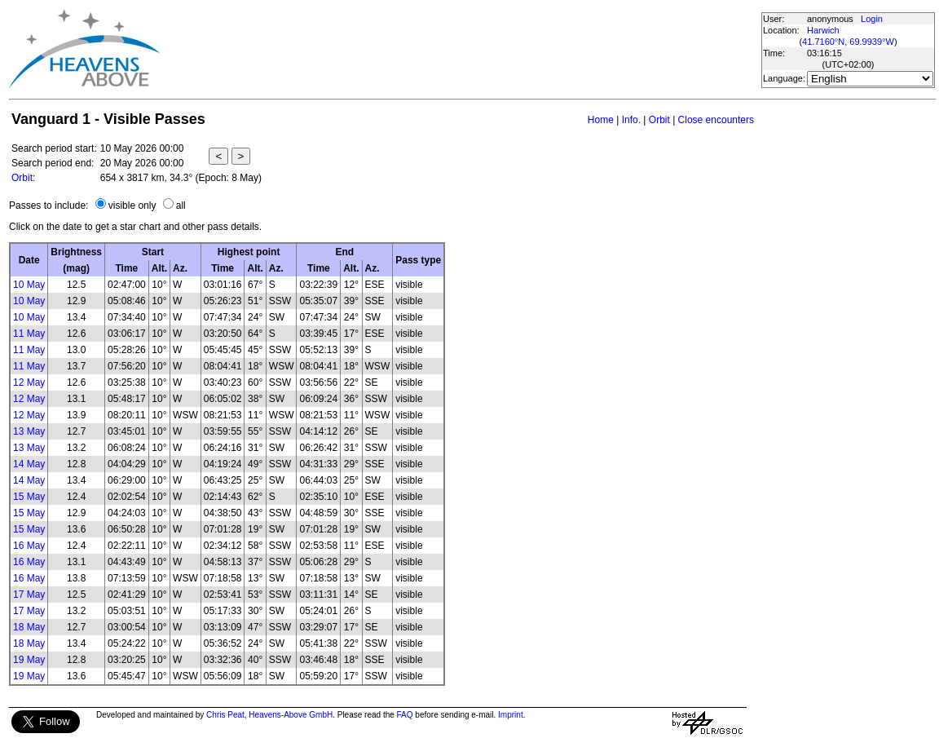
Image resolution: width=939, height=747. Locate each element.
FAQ (405, 714)
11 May (29, 333)
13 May (29, 431)
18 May (29, 627)
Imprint (510, 714)
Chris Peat (225, 714)
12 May (29, 382)
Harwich (823, 30)
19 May (29, 659)
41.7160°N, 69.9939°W (848, 41)
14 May (29, 464)
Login (872, 19)
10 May (29, 284)
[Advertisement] (459, 49)
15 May (29, 496)
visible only (132, 205)
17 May (29, 594)
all (181, 205)
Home (601, 120)
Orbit (659, 120)
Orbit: (23, 177)
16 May (29, 545)
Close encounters (716, 120)
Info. (631, 120)
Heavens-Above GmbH (291, 714)
